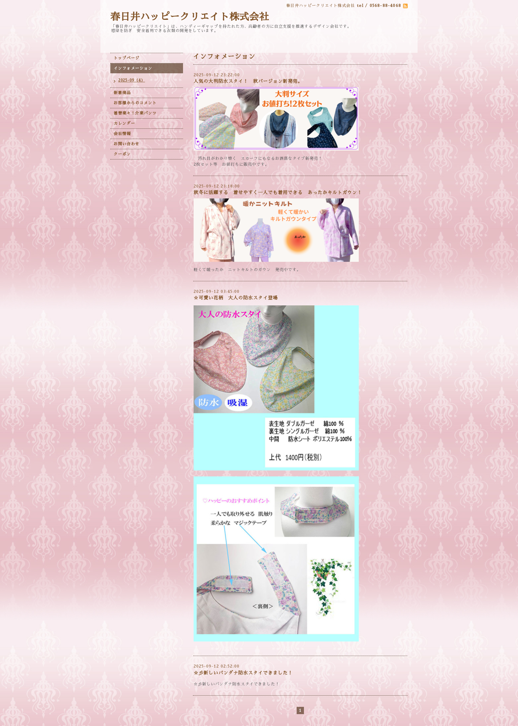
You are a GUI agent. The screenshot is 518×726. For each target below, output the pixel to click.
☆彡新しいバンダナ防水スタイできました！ (243, 673)
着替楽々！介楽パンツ (135, 113)
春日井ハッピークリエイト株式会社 (189, 17)
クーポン (122, 154)
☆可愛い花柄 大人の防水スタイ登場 (236, 297)
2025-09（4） (131, 80)
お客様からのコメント (135, 103)
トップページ (126, 58)
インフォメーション (133, 68)
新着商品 (122, 93)
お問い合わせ (126, 144)
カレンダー (124, 123)
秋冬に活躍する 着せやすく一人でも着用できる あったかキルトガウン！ (278, 192)
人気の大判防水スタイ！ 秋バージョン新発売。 (251, 81)
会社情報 (122, 134)
